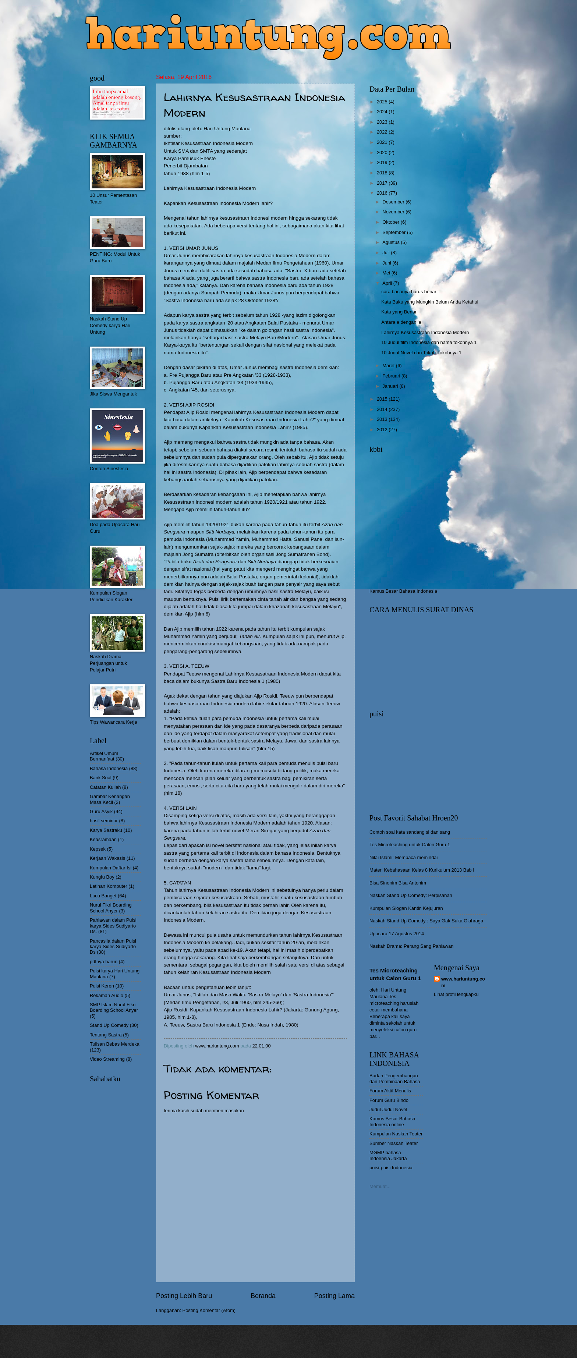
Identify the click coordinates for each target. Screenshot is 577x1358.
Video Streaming (107, 1059)
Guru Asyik (101, 811)
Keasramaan (103, 839)
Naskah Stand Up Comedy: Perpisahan (410, 895)
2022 (383, 132)
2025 (383, 101)
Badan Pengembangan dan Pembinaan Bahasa (394, 1078)
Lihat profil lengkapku (456, 994)
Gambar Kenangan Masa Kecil (110, 799)
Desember (394, 202)
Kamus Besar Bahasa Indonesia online (392, 1121)
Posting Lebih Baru (184, 1296)
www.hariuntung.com (463, 982)
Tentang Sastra (106, 1035)
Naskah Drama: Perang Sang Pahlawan (411, 946)
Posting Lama (334, 1296)
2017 (383, 183)
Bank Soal (100, 777)
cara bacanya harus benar (408, 291)
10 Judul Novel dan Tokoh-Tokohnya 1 (421, 352)
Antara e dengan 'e (401, 322)
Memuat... (379, 1186)
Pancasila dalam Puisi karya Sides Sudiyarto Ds (113, 946)
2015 (383, 399)
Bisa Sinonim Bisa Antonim (397, 883)
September (394, 232)
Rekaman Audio (106, 995)
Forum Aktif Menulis (390, 1090)
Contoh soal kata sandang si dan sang (409, 832)
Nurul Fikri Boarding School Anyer (111, 907)
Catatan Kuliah (105, 787)
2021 (383, 142)
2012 (383, 429)
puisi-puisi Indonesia (391, 1167)
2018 (383, 172)
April (387, 283)
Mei (386, 273)
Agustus (391, 242)
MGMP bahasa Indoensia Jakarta (388, 1155)
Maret (389, 365)
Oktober (391, 222)
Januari (390, 386)
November (394, 211)
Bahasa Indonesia (109, 768)
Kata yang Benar (399, 312)
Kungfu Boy (102, 877)
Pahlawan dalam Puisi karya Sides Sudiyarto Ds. (113, 925)
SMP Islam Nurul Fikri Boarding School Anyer (114, 1007)
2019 (383, 162)
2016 (383, 193)
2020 (383, 152)
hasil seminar (104, 820)
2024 (383, 111)
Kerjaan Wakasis (107, 858)
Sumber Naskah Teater (393, 1143)
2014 (383, 409)
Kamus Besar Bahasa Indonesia (403, 591)
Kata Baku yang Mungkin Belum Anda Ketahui (429, 302)
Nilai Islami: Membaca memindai (403, 857)
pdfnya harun (103, 961)
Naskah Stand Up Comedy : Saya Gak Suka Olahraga (426, 920)
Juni (387, 263)
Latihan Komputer (108, 886)
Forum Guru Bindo (388, 1100)
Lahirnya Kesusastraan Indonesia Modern (425, 332)
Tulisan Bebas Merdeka (114, 1044)
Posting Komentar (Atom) (209, 1310)
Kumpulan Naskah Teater (395, 1134)
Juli (386, 252)
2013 (383, 419)
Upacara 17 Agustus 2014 (396, 933)
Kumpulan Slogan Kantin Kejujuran (406, 908)
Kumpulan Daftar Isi (110, 868)
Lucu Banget (103, 895)
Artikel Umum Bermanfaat (104, 756)
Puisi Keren (102, 986)
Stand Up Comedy (109, 1025)
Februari (391, 376)
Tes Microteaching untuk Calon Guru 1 (409, 844)
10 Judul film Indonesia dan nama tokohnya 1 (429, 342)
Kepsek (98, 849)
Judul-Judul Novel (388, 1109)
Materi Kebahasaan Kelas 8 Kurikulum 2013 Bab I (421, 870)
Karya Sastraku (106, 830)
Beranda (263, 1296)
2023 (383, 122)
